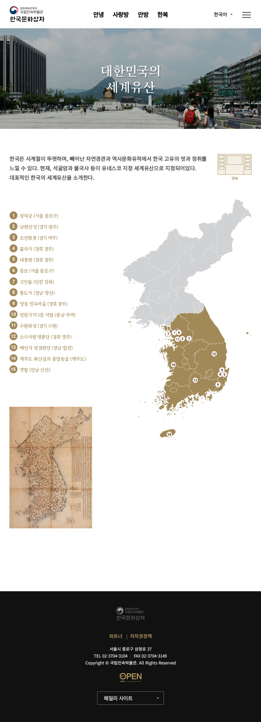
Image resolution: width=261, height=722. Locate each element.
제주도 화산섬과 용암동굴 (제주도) (52, 359)
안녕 (98, 14)
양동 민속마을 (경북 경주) (43, 304)
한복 (162, 14)
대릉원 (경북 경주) (36, 260)
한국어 (220, 14)
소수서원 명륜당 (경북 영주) (45, 337)
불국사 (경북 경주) (36, 249)
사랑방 (121, 14)
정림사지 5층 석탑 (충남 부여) (47, 315)
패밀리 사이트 (118, 698)
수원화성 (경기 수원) (38, 326)
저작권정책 (141, 636)
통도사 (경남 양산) (37, 293)
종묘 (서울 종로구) (36, 271)
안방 (143, 14)
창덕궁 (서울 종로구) (38, 216)
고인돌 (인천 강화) (36, 282)
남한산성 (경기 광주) (38, 227)
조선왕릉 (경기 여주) (38, 238)
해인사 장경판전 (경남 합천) (46, 348)
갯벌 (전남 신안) (34, 370)
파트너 (115, 636)
